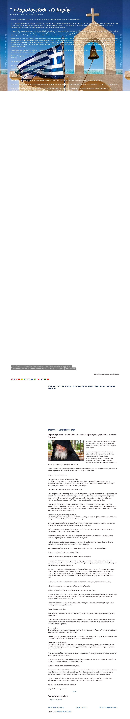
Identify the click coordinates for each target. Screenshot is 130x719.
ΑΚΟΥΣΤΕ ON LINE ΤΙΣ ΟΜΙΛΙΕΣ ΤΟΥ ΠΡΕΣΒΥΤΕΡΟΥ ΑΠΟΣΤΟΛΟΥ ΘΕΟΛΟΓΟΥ (38, 369)
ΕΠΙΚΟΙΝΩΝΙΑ (70, 369)
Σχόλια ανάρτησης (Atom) (63, 711)
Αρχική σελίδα (17, 366)
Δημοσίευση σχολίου (56, 699)
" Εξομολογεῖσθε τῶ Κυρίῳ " (42, 10)
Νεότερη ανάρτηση (56, 707)
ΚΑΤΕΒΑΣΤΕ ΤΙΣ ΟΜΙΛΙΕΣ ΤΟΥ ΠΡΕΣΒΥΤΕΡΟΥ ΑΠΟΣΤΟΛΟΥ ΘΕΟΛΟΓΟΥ (47, 366)
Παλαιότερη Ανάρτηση (108, 707)
